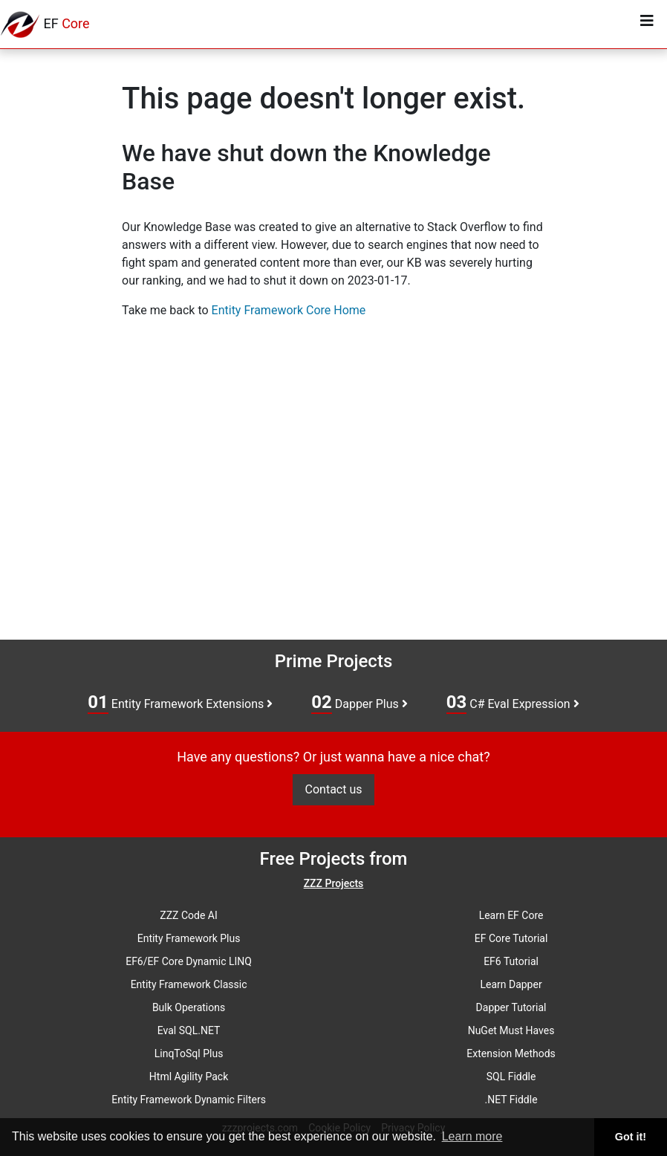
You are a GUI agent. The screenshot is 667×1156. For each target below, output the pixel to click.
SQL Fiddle (511, 1076)
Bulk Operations (188, 1007)
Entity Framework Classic (189, 984)
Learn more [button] (472, 1136)
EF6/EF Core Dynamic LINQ (189, 961)
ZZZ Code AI (188, 915)
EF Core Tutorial (511, 938)
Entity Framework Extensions (180, 703)
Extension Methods (511, 1053)
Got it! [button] (630, 1137)
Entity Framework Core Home (289, 310)
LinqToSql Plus (189, 1053)
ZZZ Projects (334, 883)
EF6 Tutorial (511, 961)
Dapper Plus (359, 703)
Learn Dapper (510, 984)
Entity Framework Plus (189, 938)
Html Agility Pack (188, 1076)
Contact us (333, 789)
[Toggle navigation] (647, 24)
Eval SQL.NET (189, 1030)
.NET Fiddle (511, 1099)
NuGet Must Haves (511, 1030)
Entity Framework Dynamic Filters (188, 1099)
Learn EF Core (511, 915)
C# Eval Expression (512, 703)
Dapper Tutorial (511, 1007)
